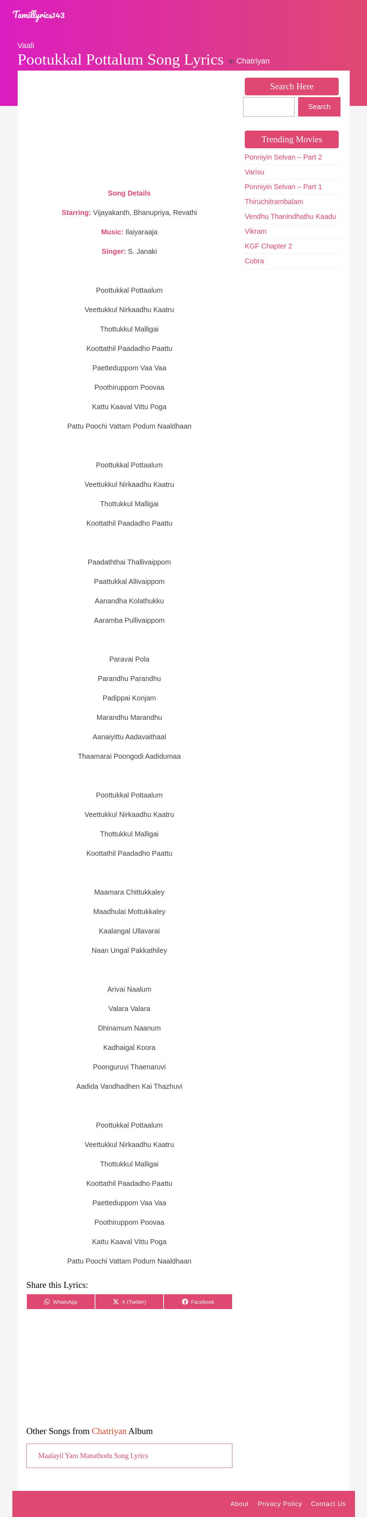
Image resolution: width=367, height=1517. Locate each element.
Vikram (256, 231)
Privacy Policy (280, 1503)
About (239, 1503)
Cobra (254, 261)
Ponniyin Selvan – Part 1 (283, 187)
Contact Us (328, 1503)
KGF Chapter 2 (268, 246)
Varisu (254, 172)
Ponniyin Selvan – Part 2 (283, 157)
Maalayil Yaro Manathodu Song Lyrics (93, 1455)
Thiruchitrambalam (274, 201)
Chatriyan (253, 60)
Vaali (26, 45)
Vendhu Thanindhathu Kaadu (290, 216)
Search (319, 107)
